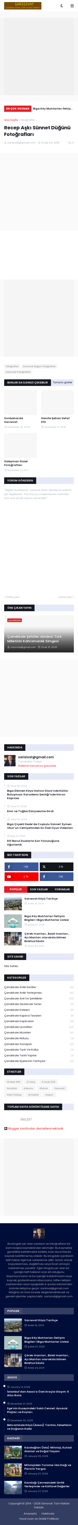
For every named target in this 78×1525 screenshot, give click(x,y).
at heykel (33, 1094)
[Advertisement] (39, 56)
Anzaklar (12, 1088)
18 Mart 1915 (13, 1082)
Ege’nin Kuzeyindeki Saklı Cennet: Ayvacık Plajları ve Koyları (37, 1410)
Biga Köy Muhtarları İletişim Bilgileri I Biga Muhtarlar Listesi (53, 109)
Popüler (16, 889)
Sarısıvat (59, 1088)
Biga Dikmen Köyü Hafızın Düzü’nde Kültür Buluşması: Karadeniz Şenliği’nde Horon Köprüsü (37, 794)
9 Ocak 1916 (48, 1082)
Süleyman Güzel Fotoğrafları (16, 463)
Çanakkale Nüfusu (39, 1038)
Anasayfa (30, 1514)
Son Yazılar (39, 889)
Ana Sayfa (11, 120)
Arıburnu (28, 1088)
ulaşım (49, 1094)
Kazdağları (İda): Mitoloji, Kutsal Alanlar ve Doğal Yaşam (48, 1449)
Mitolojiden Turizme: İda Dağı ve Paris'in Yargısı (47, 1467)
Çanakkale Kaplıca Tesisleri (39, 1016)
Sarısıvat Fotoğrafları (18, 372)
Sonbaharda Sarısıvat (13, 420)
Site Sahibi (11, 966)
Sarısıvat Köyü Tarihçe (41, 899)
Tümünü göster (62, 382)
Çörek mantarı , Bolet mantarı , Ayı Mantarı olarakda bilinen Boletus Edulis (46, 937)
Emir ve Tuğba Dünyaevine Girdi (30, 811)
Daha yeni (13, 597)
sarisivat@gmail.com (36, 757)
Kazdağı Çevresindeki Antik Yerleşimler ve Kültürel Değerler (47, 1484)
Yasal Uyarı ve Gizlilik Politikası (39, 1519)
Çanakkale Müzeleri (39, 1033)
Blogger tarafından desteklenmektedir (33, 1128)
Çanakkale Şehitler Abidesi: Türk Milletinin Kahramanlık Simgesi (34, 639)
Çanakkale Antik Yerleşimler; (39, 993)
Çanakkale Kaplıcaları (39, 1021)
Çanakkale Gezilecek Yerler (39, 1004)
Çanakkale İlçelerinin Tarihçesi (39, 1061)
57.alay (31, 1082)
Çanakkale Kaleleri (39, 1010)
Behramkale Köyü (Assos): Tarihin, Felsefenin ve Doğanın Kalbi (39, 1427)
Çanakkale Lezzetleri (39, 1027)
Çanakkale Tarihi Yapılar (39, 1055)
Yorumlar (62, 889)
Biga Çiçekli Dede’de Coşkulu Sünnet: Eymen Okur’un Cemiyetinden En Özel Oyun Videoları (40, 826)
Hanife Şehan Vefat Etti (55, 420)
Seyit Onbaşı (14, 1094)
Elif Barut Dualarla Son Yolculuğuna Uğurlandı (33, 843)
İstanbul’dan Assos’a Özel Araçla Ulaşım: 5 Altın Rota (38, 1393)
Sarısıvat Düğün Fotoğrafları (39, 366)
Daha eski (65, 597)
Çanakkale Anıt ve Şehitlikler (39, 999)
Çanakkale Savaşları (39, 1044)
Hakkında (48, 1514)
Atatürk (44, 1088)
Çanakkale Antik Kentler (39, 987)
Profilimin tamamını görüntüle (37, 766)
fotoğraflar (27, 120)
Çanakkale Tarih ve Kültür (39, 1050)
